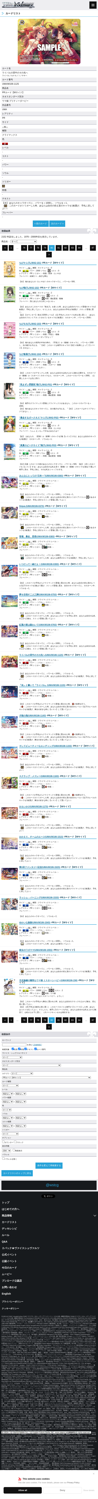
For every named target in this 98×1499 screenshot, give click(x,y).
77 (31, 248)
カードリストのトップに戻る (17, 1173)
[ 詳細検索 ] (37, 1045)
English (6, 1293)
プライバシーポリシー (12, 1301)
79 (45, 248)
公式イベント (9, 1254)
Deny (62, 1490)
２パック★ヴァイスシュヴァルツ (20, 1248)
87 (93, 248)
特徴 (21, 1049)
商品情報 (7, 1215)
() (30, 263)
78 (38, 248)
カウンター (7, 1142)
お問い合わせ (9, 1287)
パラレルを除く (9, 1159)
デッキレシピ (9, 1228)
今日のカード (9, 1267)
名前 (15, 1049)
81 (59, 248)
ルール (5, 1235)
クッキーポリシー (10, 1308)
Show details (88, 1490)
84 (79, 248)
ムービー (7, 1274)
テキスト (29, 1049)
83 (72, 248)
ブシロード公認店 (12, 1280)
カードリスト (9, 1222)
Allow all (22, 1490)
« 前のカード (40, 223)
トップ (5, 1202)
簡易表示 (17, 1151)
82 (65, 248)
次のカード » (57, 223)
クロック (18, 1142)
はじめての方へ (10, 1209)
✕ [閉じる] (94, 1473)
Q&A (4, 1241)
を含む (17, 1045)
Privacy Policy (73, 1482)
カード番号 (40, 1049)
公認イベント (9, 1261)
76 (24, 248)
